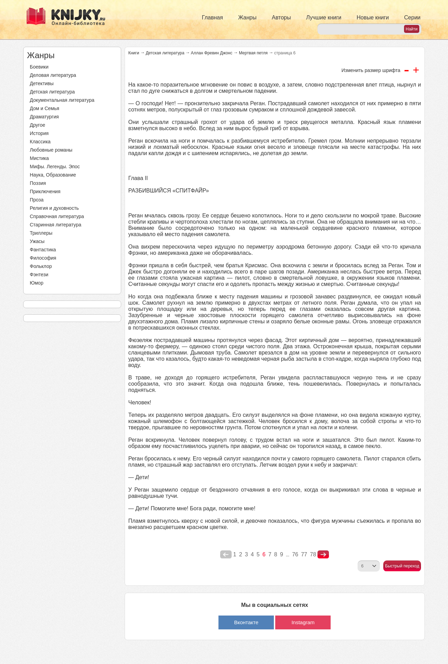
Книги (133, 53)
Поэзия (38, 183)
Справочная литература (57, 216)
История (39, 133)
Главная (212, 17)
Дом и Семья (44, 108)
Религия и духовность (54, 208)
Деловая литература (53, 75)
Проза (37, 200)
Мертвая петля (253, 53)
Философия (43, 258)
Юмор (36, 283)
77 (304, 554)
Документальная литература (62, 100)
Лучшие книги (323, 17)
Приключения (45, 191)
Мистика (39, 158)
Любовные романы (51, 150)
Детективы (42, 83)
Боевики (39, 67)
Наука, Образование (53, 175)
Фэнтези (39, 274)
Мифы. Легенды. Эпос (55, 166)
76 (295, 554)
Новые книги (373, 17)
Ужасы (37, 241)
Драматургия (44, 116)
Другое (37, 125)
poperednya (226, 554)
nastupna (323, 554)
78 (313, 554)
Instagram (303, 622)
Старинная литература (55, 224)
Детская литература (52, 92)
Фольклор (41, 266)
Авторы (281, 17)
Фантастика (43, 249)
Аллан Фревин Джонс (211, 53)
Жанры (247, 17)
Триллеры (41, 233)
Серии (412, 17)
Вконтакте (246, 622)
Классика (40, 141)
